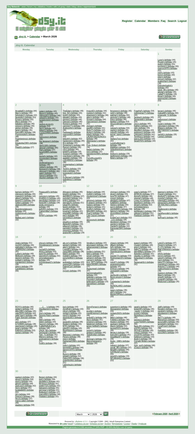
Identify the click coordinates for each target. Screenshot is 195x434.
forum (30, 7)
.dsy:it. (22, 36)
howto (49, 7)
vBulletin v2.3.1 (81, 421)
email (70, 424)
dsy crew (63, 424)
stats (68, 7)
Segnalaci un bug (96, 424)
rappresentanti (89, 7)
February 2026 (160, 414)
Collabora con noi (81, 424)
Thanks (134, 424)
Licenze (127, 424)
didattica (42, 7)
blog (74, 7)
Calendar (34, 36)
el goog (62, 7)
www (23, 7)
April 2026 (173, 414)
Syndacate (142, 424)
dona (79, 7)
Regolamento (117, 424)
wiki (55, 7)
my (35, 7)
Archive (107, 424)
